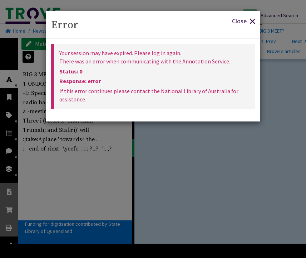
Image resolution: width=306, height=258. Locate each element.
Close (243, 20)
